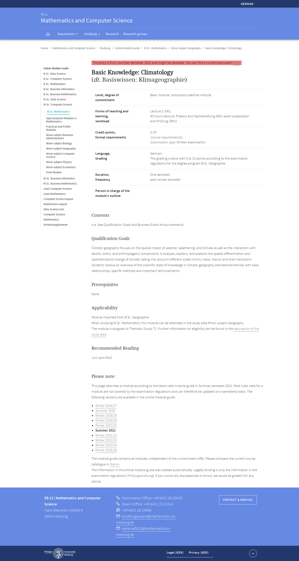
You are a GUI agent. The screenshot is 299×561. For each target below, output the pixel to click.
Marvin (114, 464)
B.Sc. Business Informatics (59, 89)
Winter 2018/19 (106, 415)
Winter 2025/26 (106, 450)
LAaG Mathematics (54, 194)
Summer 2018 (105, 410)
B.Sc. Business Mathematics (59, 94)
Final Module (53, 172)
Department (68, 34)
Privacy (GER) (199, 554)
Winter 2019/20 (106, 420)
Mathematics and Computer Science (73, 48)
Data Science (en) (53, 209)
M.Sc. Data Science (54, 99)
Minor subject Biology (59, 143)
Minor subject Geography (186, 48)
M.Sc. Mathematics (155, 48)
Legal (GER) (175, 554)
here (236, 63)
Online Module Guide (127, 48)
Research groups (135, 34)
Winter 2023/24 (106, 445)
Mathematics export (55, 204)
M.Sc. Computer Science (57, 104)
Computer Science (54, 214)
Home (44, 48)
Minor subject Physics (59, 162)
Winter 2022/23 (106, 440)
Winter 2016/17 (106, 406)
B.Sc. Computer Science (57, 79)
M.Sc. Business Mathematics (60, 183)
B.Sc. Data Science (54, 74)
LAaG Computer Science (57, 189)
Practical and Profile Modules (58, 128)
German (247, 4)
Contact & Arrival (238, 500)
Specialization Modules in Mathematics (61, 120)
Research (112, 34)
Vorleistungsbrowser (55, 225)
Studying (93, 35)
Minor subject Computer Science (60, 155)
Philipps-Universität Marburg (59, 553)
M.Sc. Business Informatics (59, 178)
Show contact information (252, 553)
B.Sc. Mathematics (54, 84)
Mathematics (51, 219)
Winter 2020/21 (106, 425)
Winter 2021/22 (106, 435)
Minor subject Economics (61, 167)
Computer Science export (58, 199)
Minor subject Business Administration (59, 136)
